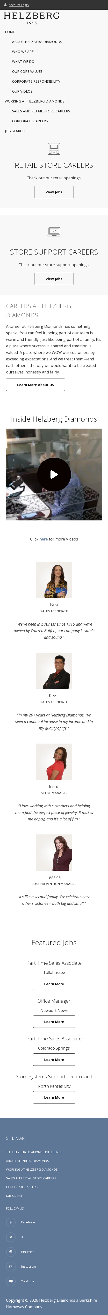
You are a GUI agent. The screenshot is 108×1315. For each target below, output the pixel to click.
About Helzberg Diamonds (37, 41)
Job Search (15, 131)
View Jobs (59, 192)
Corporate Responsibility (36, 81)
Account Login (16, 5)
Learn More (59, 983)
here (43, 539)
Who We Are (23, 51)
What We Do (23, 61)
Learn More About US (35, 384)
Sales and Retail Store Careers (41, 111)
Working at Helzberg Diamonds (35, 101)
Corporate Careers (30, 121)
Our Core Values (27, 71)
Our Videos (22, 91)
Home (10, 31)
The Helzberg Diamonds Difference (34, 1152)
